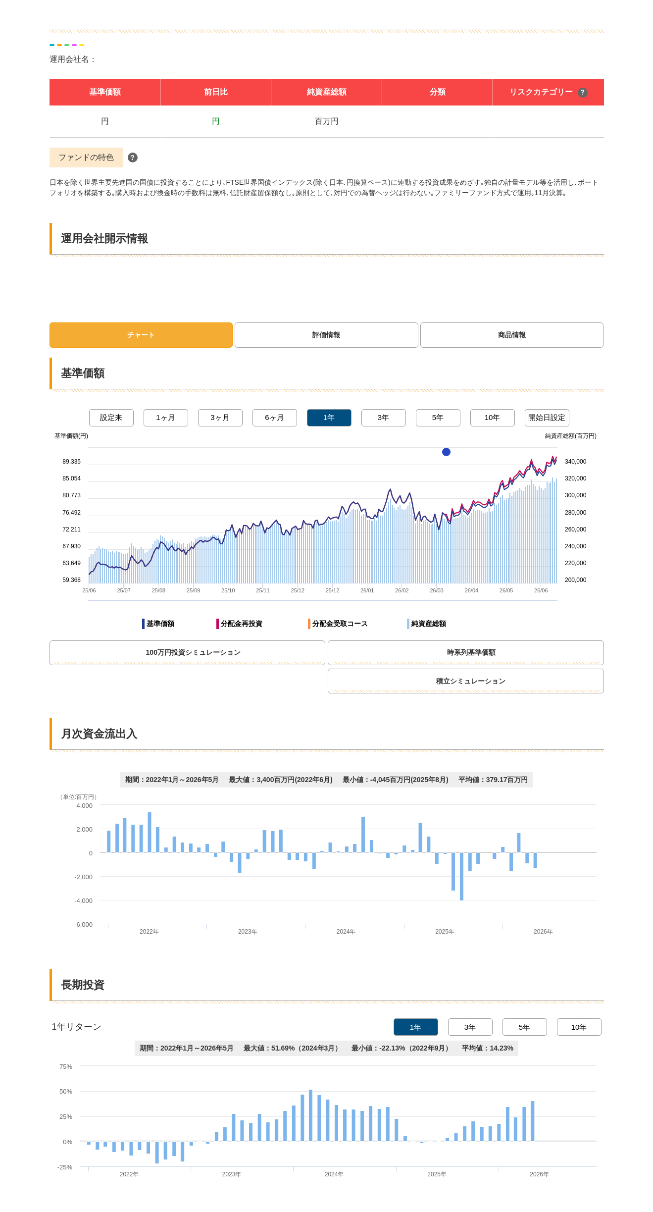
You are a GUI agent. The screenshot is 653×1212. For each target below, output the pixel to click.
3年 (383, 417)
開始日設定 (546, 417)
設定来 (111, 417)
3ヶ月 (219, 417)
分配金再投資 (241, 624)
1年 (329, 417)
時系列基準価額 (514, 652)
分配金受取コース (340, 624)
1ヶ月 (165, 417)
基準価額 (160, 624)
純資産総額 (428, 624)
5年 (438, 417)
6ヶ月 (274, 417)
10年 (493, 417)
